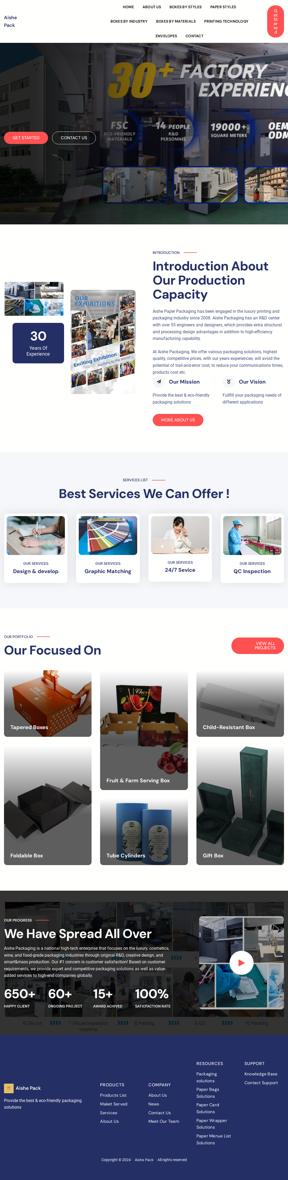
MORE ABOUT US (178, 420)
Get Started (276, 21)
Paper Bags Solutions (207, 1093)
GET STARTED (26, 138)
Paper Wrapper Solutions (211, 1124)
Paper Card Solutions (207, 1108)
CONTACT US (74, 138)
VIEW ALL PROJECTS (265, 646)
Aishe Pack (28, 1088)
